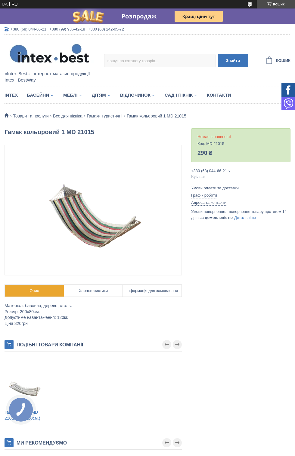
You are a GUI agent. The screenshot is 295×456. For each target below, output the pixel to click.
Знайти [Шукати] (233, 60)
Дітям (99, 95)
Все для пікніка (67, 116)
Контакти (219, 95)
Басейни (38, 95)
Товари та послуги (30, 116)
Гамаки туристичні (104, 116)
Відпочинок (135, 95)
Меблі (70, 95)
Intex (11, 95)
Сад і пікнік (179, 95)
